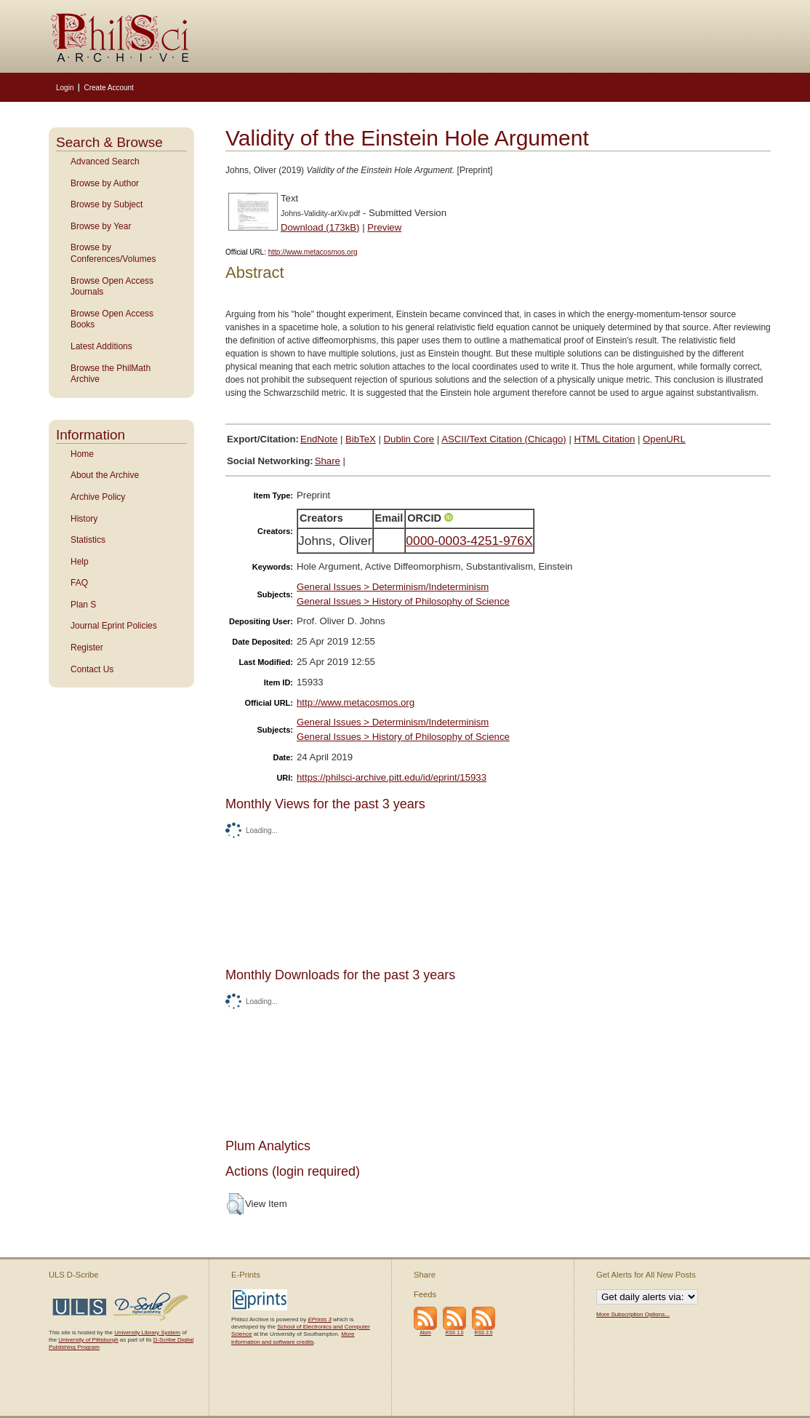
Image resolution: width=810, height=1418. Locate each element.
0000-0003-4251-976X (469, 540)
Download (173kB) (320, 227)
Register (87, 647)
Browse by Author (105, 183)
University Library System (147, 1332)
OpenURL (664, 439)
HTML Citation (604, 439)
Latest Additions (101, 346)
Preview (384, 227)
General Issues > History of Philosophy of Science (403, 601)
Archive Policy (98, 497)
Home (82, 454)
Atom (425, 1332)
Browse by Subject (107, 204)
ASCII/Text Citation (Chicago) (503, 439)
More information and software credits (292, 1338)
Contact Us (92, 669)
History (84, 519)
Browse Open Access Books (112, 319)
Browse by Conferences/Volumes (113, 253)
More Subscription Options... (633, 1314)
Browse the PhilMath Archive (111, 374)
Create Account (108, 88)
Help (80, 562)
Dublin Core (409, 439)
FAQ (79, 583)
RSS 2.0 (484, 1332)
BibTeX (360, 439)
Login (64, 88)
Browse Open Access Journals (112, 287)
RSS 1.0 (455, 1332)
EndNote (318, 439)
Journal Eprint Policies (114, 626)
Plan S (83, 605)
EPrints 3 (319, 1319)
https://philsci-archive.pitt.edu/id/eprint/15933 (391, 777)
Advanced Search (105, 161)
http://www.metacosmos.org (313, 252)
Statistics (88, 540)
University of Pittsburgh (88, 1340)
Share (327, 460)
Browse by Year (101, 226)
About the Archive (105, 475)
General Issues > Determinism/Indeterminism (393, 586)
